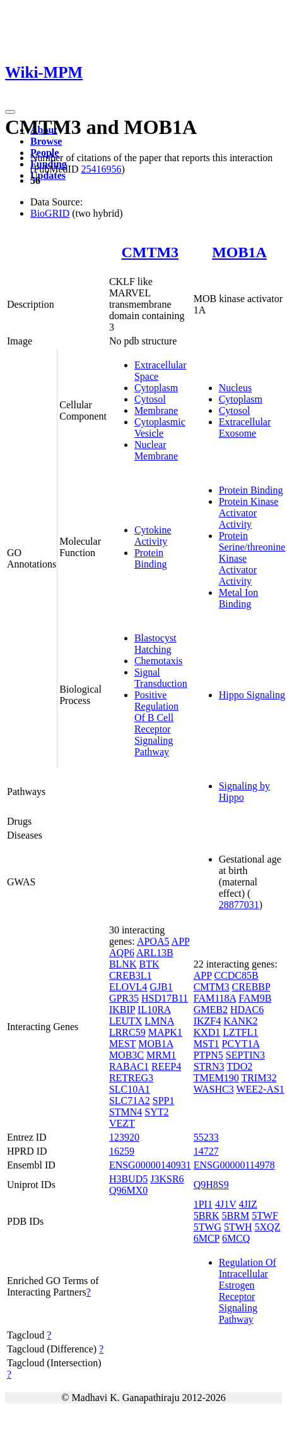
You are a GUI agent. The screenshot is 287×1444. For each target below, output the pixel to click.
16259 (121, 1151)
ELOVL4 (128, 986)
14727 (206, 1151)
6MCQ (236, 1238)
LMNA (158, 1021)
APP (181, 941)
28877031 (239, 904)
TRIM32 (258, 1077)
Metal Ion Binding (239, 598)
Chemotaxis (158, 660)
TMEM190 (216, 1077)
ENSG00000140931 (150, 1165)
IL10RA (154, 1009)
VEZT (122, 1123)
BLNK (123, 964)
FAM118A (215, 998)
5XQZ (268, 1227)
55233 (206, 1137)
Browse (46, 141)
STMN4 (125, 1112)
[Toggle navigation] (10, 112)
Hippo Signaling (252, 694)
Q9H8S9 (211, 1184)
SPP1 (164, 1100)
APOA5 (153, 941)
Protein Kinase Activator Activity (249, 513)
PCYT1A (241, 1043)
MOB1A (239, 252)
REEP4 (166, 1066)
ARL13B (154, 952)
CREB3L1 (130, 975)
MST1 (207, 1043)
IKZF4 (207, 1021)
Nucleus (235, 387)
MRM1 (161, 1055)
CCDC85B (236, 975)
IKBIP (122, 1009)
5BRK (207, 1215)
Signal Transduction (160, 678)
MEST (122, 1043)
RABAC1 (129, 1066)
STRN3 (209, 1066)
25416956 (101, 169)
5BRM (236, 1215)
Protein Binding (150, 558)
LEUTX (125, 1021)
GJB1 (160, 986)
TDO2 (239, 1066)
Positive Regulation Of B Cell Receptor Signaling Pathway (156, 723)
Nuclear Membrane (156, 450)
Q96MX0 (128, 1190)
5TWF (265, 1215)
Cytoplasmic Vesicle (159, 427)
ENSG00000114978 (234, 1165)
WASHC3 (214, 1089)
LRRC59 (127, 1032)
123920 (124, 1137)
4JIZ (247, 1204)
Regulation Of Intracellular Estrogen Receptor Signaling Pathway (247, 1291)
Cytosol (150, 399)
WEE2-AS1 (260, 1089)
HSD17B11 (164, 998)
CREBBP (251, 986)
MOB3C (126, 1055)
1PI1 (203, 1204)
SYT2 (156, 1112)
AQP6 (121, 952)
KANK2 (240, 1021)
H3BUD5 (128, 1179)
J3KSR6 (167, 1179)
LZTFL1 (240, 1032)
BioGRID (49, 213)
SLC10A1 (129, 1089)
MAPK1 (165, 1032)
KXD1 (207, 1032)
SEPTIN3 (245, 1055)
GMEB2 (211, 1009)
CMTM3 (150, 252)
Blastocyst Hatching (155, 644)
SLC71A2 (129, 1100)
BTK (149, 964)
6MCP (207, 1238)
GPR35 (124, 998)
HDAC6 (247, 1009)
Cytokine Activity (153, 536)
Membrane (156, 410)
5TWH (238, 1227)
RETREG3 (131, 1077)
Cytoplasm (156, 387)
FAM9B (254, 998)
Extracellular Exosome (245, 427)
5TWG (207, 1227)
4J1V (226, 1204)
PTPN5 (208, 1055)
